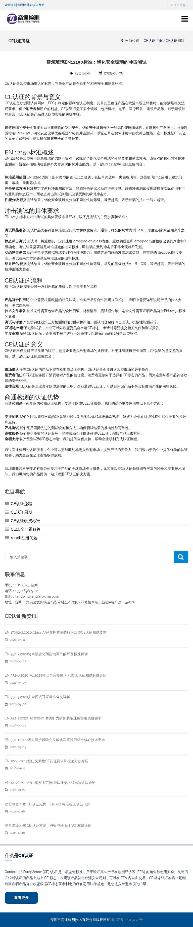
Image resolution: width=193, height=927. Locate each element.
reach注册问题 (24, 537)
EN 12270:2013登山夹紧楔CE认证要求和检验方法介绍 (47, 761)
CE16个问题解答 (25, 529)
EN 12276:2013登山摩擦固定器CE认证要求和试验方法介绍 (50, 783)
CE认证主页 (153, 41)
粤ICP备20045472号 (127, 920)
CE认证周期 (21, 512)
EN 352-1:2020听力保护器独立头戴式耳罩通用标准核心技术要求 (55, 740)
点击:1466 (82, 73)
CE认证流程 (21, 503)
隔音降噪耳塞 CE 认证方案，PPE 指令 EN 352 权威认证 (48, 825)
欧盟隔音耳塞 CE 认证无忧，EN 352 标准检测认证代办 (47, 804)
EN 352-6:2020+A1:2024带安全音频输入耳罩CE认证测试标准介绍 (56, 675)
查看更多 (21, 897)
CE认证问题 (175, 41)
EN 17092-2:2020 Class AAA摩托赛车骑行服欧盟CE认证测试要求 (56, 632)
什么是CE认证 (19, 855)
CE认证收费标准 (25, 520)
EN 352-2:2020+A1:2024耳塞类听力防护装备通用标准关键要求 (53, 718)
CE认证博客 (178, 5)
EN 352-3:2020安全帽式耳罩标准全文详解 (37, 697)
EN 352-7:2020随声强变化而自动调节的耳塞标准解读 (46, 654)
